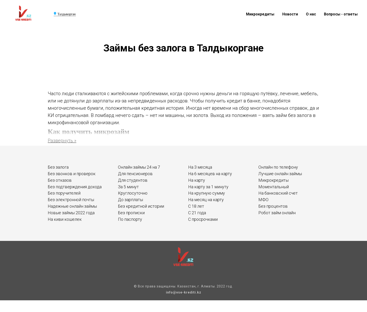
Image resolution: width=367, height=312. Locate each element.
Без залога (58, 167)
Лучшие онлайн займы (280, 173)
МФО (263, 199)
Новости (290, 14)
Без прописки (131, 212)
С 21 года (197, 212)
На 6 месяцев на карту (210, 173)
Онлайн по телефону (278, 167)
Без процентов (273, 206)
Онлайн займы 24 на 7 (139, 167)
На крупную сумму (206, 193)
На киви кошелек (65, 219)
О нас (311, 14)
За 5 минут (128, 186)
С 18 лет (196, 206)
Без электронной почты (71, 199)
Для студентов (132, 180)
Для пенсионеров (135, 173)
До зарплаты (130, 199)
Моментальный (273, 186)
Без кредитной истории (141, 206)
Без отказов (60, 180)
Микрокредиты (260, 14)
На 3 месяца (200, 167)
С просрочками (203, 219)
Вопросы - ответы (341, 14)
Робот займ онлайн (277, 212)
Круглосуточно (132, 193)
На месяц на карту (206, 199)
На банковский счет (278, 193)
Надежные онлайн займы (72, 206)
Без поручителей (64, 193)
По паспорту (130, 219)
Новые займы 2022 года (71, 212)
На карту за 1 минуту (208, 186)
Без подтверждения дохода (75, 186)
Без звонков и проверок (71, 173)
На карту (196, 180)
